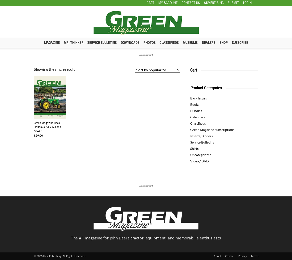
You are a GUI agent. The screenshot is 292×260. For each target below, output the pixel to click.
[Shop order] (157, 70)
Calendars (197, 117)
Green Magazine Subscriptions (212, 130)
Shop (223, 43)
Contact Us (191, 3)
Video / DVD (199, 161)
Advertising (214, 3)
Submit (233, 3)
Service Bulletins (102, 43)
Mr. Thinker (73, 43)
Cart (150, 3)
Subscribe (240, 43)
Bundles (196, 111)
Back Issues (198, 98)
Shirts (194, 148)
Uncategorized (200, 155)
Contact (229, 256)
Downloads (130, 43)
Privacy (242, 256)
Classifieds (169, 43)
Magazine (52, 43)
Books (194, 104)
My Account (168, 3)
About (217, 256)
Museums (190, 43)
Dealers (208, 43)
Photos (149, 43)
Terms (254, 256)
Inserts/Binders (201, 136)
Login (247, 3)
